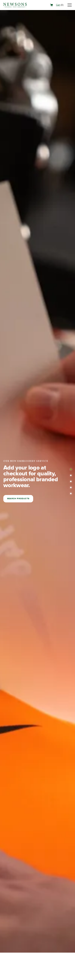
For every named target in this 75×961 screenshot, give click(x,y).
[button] (70, 469)
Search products (18, 498)
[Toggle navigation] (70, 5)
